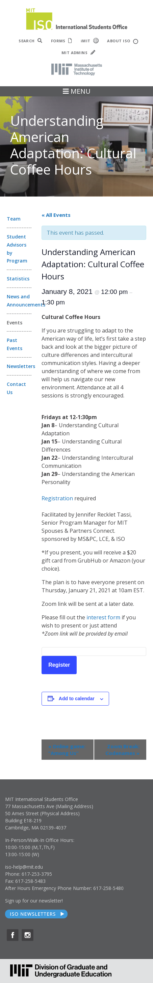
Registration (57, 498)
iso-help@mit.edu (24, 867)
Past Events (14, 344)
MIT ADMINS (78, 52)
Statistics (18, 278)
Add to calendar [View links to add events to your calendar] (77, 698)
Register (59, 665)
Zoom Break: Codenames (122, 749)
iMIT (90, 40)
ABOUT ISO (122, 41)
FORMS (61, 40)
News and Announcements (19, 300)
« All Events (56, 214)
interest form (103, 617)
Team (14, 218)
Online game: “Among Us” (66, 749)
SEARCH (31, 40)
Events (14, 322)
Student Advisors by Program (17, 248)
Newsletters (19, 366)
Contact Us (16, 388)
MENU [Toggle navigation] (77, 91)
